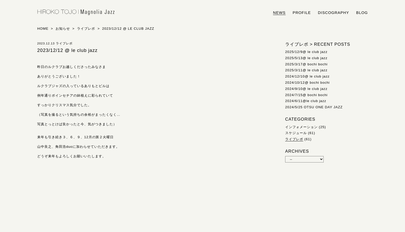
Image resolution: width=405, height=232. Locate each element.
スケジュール (296, 133)
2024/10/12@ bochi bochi (307, 82)
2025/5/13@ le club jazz (306, 58)
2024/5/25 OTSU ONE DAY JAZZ (314, 107)
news (279, 13)
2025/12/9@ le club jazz (306, 52)
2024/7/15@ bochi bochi (306, 95)
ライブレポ (294, 139)
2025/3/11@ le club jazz (306, 70)
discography (333, 13)
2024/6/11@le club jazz (305, 101)
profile (302, 13)
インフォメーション (301, 127)
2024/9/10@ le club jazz (306, 89)
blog (362, 13)
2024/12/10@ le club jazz (307, 76)
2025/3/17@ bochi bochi (306, 64)
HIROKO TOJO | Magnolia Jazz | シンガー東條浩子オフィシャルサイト (76, 12)
